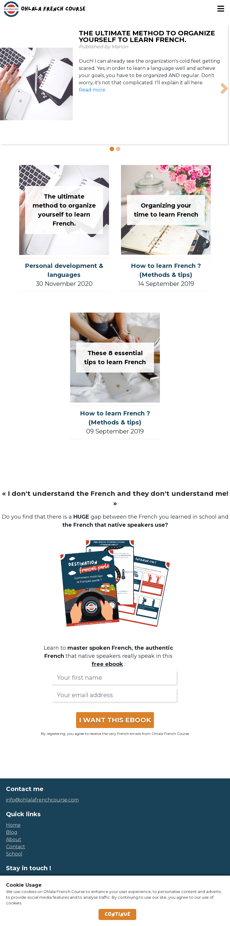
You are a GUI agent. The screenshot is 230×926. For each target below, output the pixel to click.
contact (15, 847)
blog (11, 832)
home (13, 825)
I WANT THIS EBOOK (115, 720)
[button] (5, 88)
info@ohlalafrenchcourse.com (42, 800)
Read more (92, 90)
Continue (117, 914)
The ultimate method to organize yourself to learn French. (147, 36)
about (13, 839)
